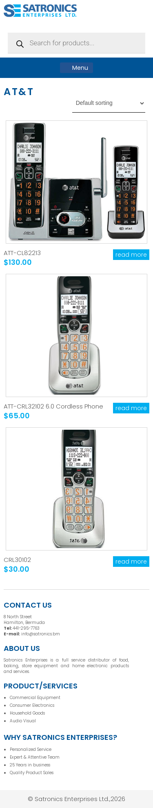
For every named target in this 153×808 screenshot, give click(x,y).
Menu (76, 68)
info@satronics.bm (40, 634)
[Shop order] (108, 103)
